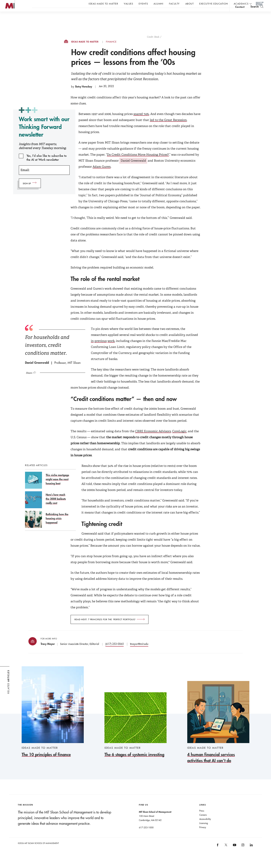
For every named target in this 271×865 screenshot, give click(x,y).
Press (201, 818)
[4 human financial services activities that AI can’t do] (218, 730)
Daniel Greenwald (133, 168)
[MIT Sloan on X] (226, 853)
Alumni (158, 3)
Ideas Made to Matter (103, 3)
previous (100, 348)
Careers (203, 822)
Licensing (203, 830)
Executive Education (213, 3)
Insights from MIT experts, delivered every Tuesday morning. (42, 153)
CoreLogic (179, 438)
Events (143, 3)
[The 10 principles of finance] (53, 719)
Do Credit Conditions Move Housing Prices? (138, 162)
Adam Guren (102, 174)
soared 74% (141, 121)
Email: (25, 177)
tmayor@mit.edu (139, 651)
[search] (256, 13)
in (92, 348)
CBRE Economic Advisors (153, 438)
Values (128, 3)
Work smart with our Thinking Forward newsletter (44, 134)
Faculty (174, 3)
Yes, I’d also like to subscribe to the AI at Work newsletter (47, 163)
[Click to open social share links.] (32, 379)
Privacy (202, 834)
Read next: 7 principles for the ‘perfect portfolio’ (105, 627)
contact (240, 14)
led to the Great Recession (168, 127)
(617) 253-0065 (114, 651)
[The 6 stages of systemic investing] (135, 732)
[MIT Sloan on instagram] (242, 854)
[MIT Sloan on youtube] (234, 854)
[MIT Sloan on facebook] (218, 854)
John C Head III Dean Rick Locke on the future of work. (104, 13)
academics (241, 3)
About (189, 3)
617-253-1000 (146, 834)
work (111, 348)
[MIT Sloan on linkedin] (251, 854)
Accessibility (205, 826)
